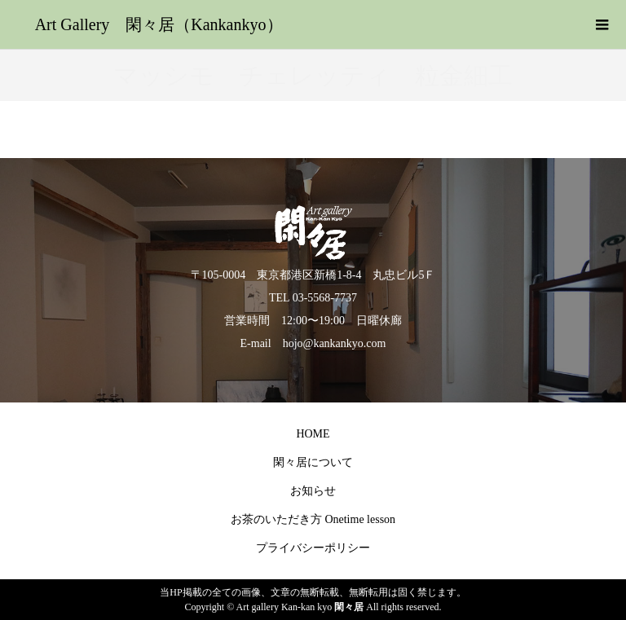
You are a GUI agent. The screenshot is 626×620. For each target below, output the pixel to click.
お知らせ (313, 491)
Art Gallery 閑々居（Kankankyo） (159, 24)
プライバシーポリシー (313, 548)
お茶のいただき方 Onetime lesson (313, 519)
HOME (312, 434)
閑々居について (313, 462)
